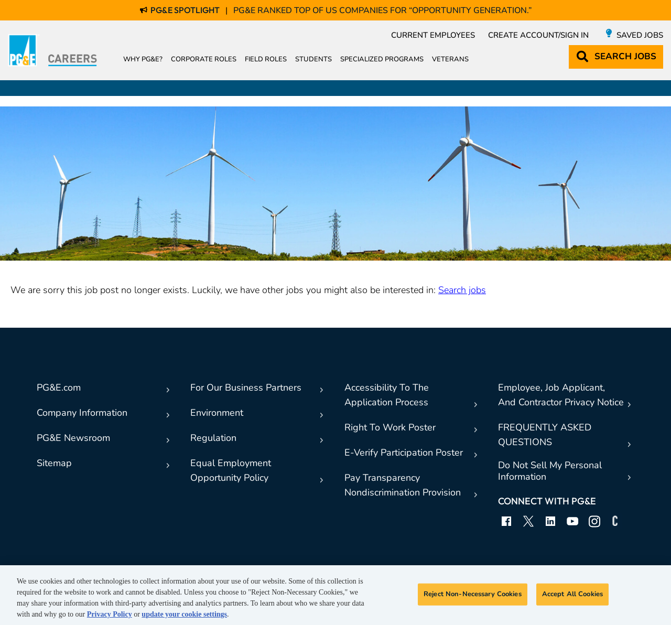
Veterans (450, 59)
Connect (616, 521)
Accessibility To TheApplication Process (386, 394)
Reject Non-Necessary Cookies (473, 594)
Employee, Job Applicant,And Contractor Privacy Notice (561, 394)
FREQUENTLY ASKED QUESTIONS (544, 434)
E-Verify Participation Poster (403, 452)
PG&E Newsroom (73, 438)
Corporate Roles (203, 59)
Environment (216, 412)
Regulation (213, 438)
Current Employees (433, 35)
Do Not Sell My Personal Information (550, 471)
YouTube (572, 521)
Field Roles (266, 59)
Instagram (594, 521)
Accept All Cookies (572, 594)
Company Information (82, 412)
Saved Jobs (639, 35)
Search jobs (462, 290)
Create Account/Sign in (538, 35)
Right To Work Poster (390, 427)
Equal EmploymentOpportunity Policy (230, 470)
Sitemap (54, 463)
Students (313, 59)
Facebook (506, 521)
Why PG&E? (143, 59)
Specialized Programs (382, 59)
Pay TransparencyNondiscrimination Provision (402, 485)
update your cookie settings (184, 614)
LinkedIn (550, 521)
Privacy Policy (109, 614)
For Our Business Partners (245, 387)
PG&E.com (59, 387)
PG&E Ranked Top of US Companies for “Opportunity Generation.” (382, 10)
